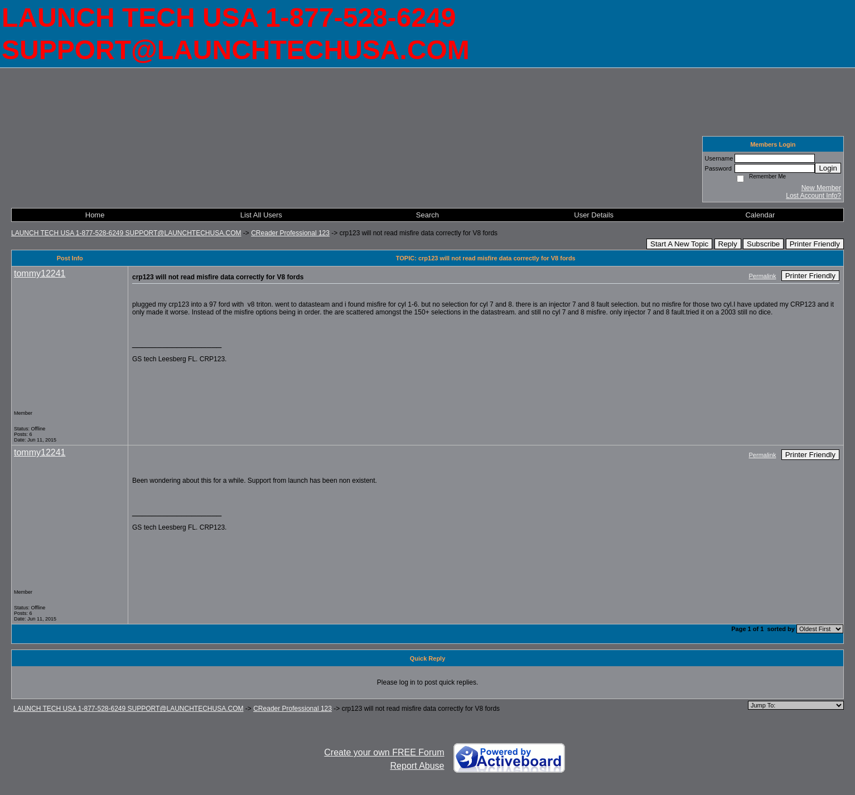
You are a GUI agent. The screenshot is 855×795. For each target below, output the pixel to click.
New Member (821, 188)
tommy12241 (40, 273)
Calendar (760, 215)
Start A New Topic (679, 244)
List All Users (261, 215)
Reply (727, 244)
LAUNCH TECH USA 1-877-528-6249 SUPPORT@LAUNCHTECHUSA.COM (126, 233)
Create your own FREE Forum (384, 752)
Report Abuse (417, 765)
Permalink (762, 276)
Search (427, 215)
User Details (594, 215)
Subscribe (763, 244)
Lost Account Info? (813, 196)
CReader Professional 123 (290, 233)
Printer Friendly (815, 244)
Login (828, 168)
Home (95, 215)
